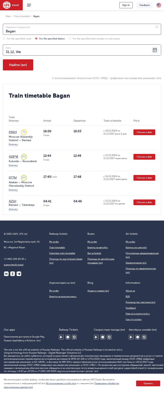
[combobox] (82, 29)
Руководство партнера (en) (140, 302)
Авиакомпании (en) (136, 262)
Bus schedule (94, 253)
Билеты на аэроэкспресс (63, 296)
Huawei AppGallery (67, 337)
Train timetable (57, 247)
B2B (128, 296)
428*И (13, 157)
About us (130, 290)
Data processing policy (138, 313)
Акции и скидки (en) (98, 290)
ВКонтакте (6, 273)
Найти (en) (18, 65)
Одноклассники (12, 273)
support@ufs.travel (13, 264)
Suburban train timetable (62, 253)
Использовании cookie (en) (61, 383)
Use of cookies (133, 319)
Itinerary (13, 144)
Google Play (61, 337)
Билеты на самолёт (136, 247)
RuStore (74, 337)
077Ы (13, 177)
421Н (12, 201)
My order (54, 241)
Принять (148, 383)
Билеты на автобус (97, 247)
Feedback (145, 5)
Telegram (18, 273)
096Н (13, 132)
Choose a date (144, 132)
